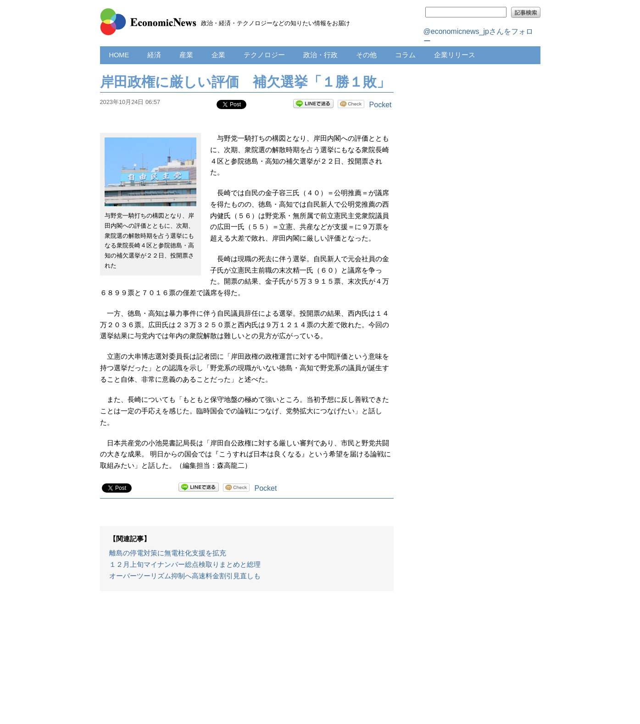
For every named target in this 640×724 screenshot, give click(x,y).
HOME (119, 55)
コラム (405, 55)
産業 (186, 55)
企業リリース (454, 55)
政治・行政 (320, 55)
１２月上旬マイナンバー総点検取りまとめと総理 (185, 564)
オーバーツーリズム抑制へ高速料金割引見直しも (185, 576)
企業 (218, 55)
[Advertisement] (247, 662)
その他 (366, 55)
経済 (154, 55)
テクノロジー (264, 55)
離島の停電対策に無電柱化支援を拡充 (167, 553)
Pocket (380, 105)
